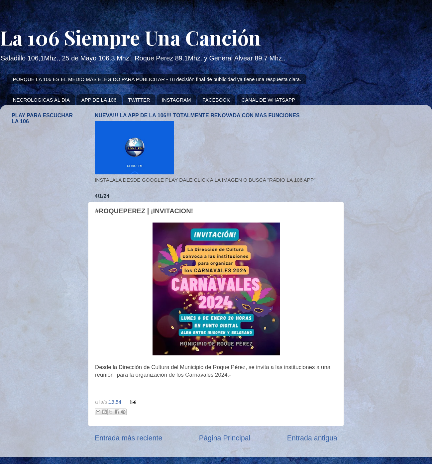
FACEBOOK (216, 100)
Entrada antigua (312, 438)
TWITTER (139, 100)
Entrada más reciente (128, 438)
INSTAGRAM (176, 100)
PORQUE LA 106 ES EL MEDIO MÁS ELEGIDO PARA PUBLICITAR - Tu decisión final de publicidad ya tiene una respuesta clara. (157, 79)
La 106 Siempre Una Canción (130, 37)
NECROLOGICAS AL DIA (41, 100)
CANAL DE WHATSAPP (268, 100)
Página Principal (225, 438)
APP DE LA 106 (99, 100)
